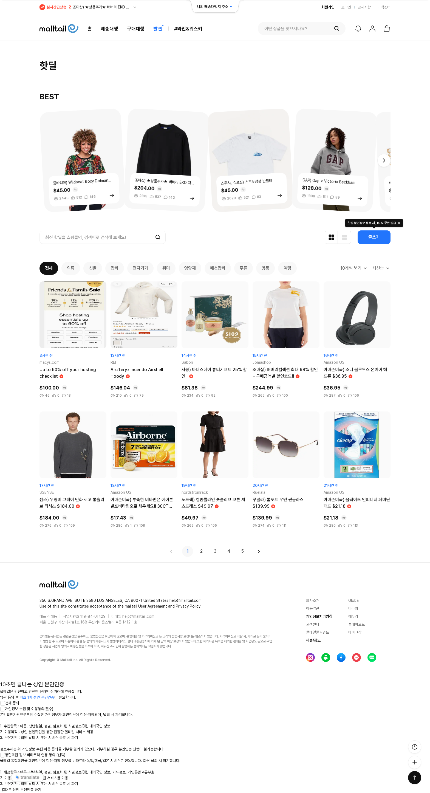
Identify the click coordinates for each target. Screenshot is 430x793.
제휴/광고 (313, 640)
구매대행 (136, 29)
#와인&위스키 (188, 29)
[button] (384, 160)
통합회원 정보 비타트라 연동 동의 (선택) (32, 755)
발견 (157, 29)
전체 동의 (9, 703)
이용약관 (312, 608)
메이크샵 (354, 632)
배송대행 (109, 29)
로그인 (346, 7)
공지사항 (364, 7)
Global (354, 600)
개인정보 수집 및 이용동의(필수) (26, 709)
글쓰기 (374, 237)
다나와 (353, 608)
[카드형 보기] (331, 237)
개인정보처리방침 (319, 616)
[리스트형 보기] (344, 237)
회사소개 (312, 600)
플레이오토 (356, 624)
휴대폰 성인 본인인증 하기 (21, 790)
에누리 (353, 616)
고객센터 (384, 7)
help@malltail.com (138, 616)
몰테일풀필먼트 (317, 632)
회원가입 (328, 7)
